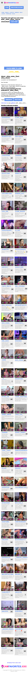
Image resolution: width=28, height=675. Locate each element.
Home (2, 12)
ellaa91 (4, 468)
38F (25, 651)
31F (11, 595)
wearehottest (6, 136)
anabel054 (5, 249)
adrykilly (5, 267)
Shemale (17, 12)
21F (11, 325)
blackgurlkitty (20, 539)
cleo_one (5, 211)
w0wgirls (18, 341)
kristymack (19, 136)
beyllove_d (19, 503)
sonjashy (5, 539)
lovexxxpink (6, 155)
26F (11, 611)
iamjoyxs (5, 611)
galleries (13, 103)
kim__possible (20, 286)
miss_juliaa (19, 360)
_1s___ (4, 379)
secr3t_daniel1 (20, 432)
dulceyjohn (6, 173)
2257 (16, 671)
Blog (13, 13)
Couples (11, 12)
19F (25, 269)
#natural (18, 99)
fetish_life (5, 397)
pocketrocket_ (7, 230)
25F (25, 233)
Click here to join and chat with (14, 68)
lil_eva (17, 230)
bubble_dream (6, 414)
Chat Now (14, 22)
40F (12, 524)
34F (11, 344)
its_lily (4, 648)
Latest (3, 13)
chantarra (5, 522)
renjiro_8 (18, 574)
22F (12, 158)
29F (12, 289)
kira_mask (5, 341)
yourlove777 (6, 592)
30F (25, 139)
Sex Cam (18, 662)
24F (11, 488)
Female (7, 12)
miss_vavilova (6, 305)
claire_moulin (20, 211)
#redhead (9, 99)
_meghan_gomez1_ (8, 629)
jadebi (4, 360)
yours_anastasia (21, 397)
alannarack (19, 648)
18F (11, 270)
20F (25, 120)
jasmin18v (18, 155)
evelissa (18, 468)
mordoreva (19, 611)
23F (12, 120)
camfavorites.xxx (16, 670)
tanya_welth (6, 286)
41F (11, 363)
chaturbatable (7, 193)
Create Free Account (17, 7)
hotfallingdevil (20, 249)
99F (25, 158)
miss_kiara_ (6, 323)
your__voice (6, 450)
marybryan (19, 629)
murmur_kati (19, 193)
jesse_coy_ (19, 414)
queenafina (5, 487)
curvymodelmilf (20, 522)
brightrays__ (19, 323)
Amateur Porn (11, 662)
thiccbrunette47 (21, 487)
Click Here (4, 103)
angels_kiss (19, 267)
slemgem (4, 432)
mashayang (19, 379)
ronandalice (6, 557)
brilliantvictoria (7, 574)
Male (21, 12)
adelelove (18, 592)
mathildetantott (21, 305)
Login (6, 7)
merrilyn (18, 173)
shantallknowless (21, 450)
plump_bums (19, 117)
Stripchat (8, 13)
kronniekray (6, 117)
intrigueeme (6, 503)
